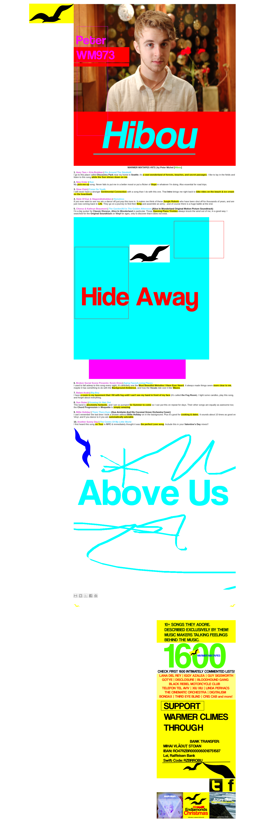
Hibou (178, 167)
